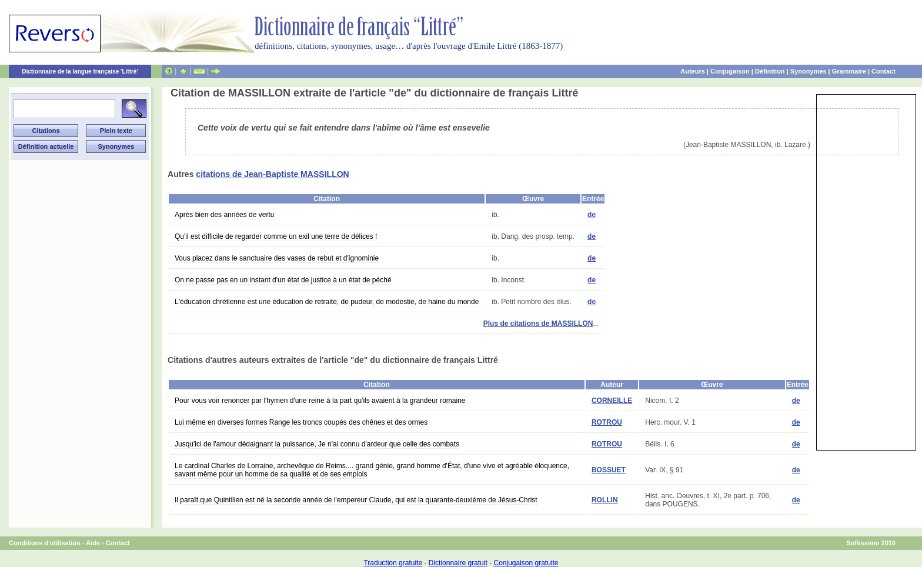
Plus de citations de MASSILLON (538, 323)
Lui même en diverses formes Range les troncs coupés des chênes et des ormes (301, 422)
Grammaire (849, 71)
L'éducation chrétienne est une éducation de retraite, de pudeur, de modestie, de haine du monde (327, 302)
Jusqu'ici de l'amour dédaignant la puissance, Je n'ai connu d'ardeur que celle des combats (317, 444)
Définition (770, 71)
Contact (883, 71)
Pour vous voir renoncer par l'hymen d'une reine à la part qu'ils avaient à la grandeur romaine (320, 400)
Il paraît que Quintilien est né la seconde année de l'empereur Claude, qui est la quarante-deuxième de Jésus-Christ (356, 500)
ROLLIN (605, 500)
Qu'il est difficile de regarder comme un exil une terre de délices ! (276, 236)
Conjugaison (730, 71)
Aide (93, 542)
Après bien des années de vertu (224, 215)
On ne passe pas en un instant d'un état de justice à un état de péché (283, 280)
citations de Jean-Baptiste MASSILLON (272, 174)
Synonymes (808, 71)
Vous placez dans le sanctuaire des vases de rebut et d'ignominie (277, 258)
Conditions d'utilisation (45, 542)
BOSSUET (609, 470)
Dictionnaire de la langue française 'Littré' (80, 71)
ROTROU (607, 422)
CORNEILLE (612, 400)
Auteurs (692, 71)
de (591, 215)
